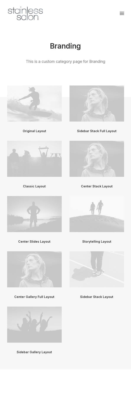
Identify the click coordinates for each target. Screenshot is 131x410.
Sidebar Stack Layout (96, 297)
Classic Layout (34, 186)
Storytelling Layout (96, 241)
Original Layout (34, 131)
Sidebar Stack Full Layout (96, 131)
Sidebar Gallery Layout (34, 352)
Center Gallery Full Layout (34, 297)
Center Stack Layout (97, 186)
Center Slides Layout (34, 241)
